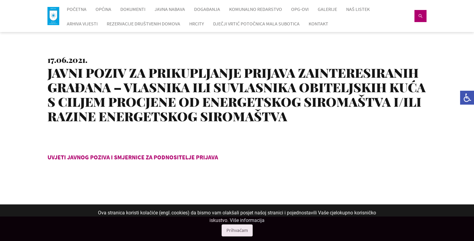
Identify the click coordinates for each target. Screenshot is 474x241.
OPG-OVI (300, 9)
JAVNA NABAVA (169, 9)
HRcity (196, 24)
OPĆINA (103, 9)
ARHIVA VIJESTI (82, 24)
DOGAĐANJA (207, 9)
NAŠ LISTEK (358, 9)
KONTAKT (318, 24)
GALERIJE (327, 9)
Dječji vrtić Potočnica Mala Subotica (256, 24)
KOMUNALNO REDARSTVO (255, 9)
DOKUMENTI (132, 9)
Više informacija (247, 220)
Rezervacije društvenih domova (143, 24)
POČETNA (76, 9)
